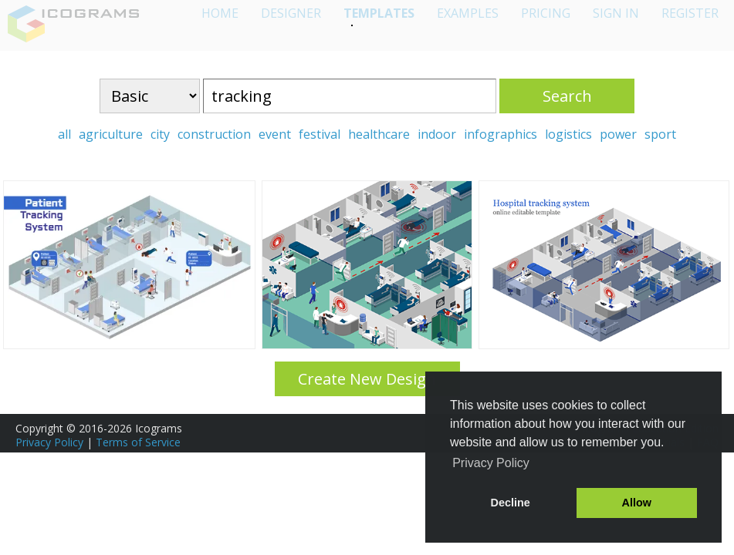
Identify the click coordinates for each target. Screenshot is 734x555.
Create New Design (367, 378)
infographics (500, 134)
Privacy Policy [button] (490, 462)
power (618, 134)
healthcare (379, 134)
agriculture (111, 134)
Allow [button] (636, 502)
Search (567, 96)
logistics (568, 134)
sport (660, 134)
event (275, 134)
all (64, 134)
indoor (437, 134)
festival (319, 134)
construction (214, 134)
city (160, 134)
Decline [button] (510, 502)
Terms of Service (138, 442)
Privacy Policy (49, 442)
